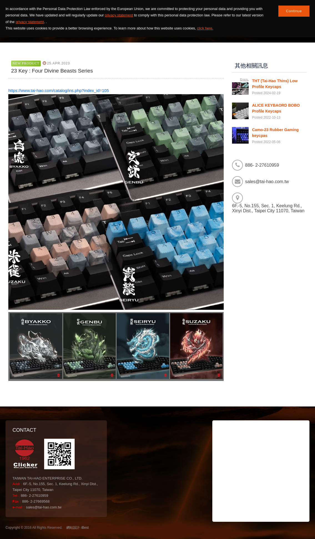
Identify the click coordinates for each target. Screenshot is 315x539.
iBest (85, 528)
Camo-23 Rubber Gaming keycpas (275, 133)
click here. (205, 28)
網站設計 (73, 528)
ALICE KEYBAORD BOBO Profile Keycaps (276, 108)
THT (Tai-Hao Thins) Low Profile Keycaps (275, 84)
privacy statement (119, 15)
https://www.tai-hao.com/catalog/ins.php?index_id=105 (58, 90)
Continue (294, 11)
